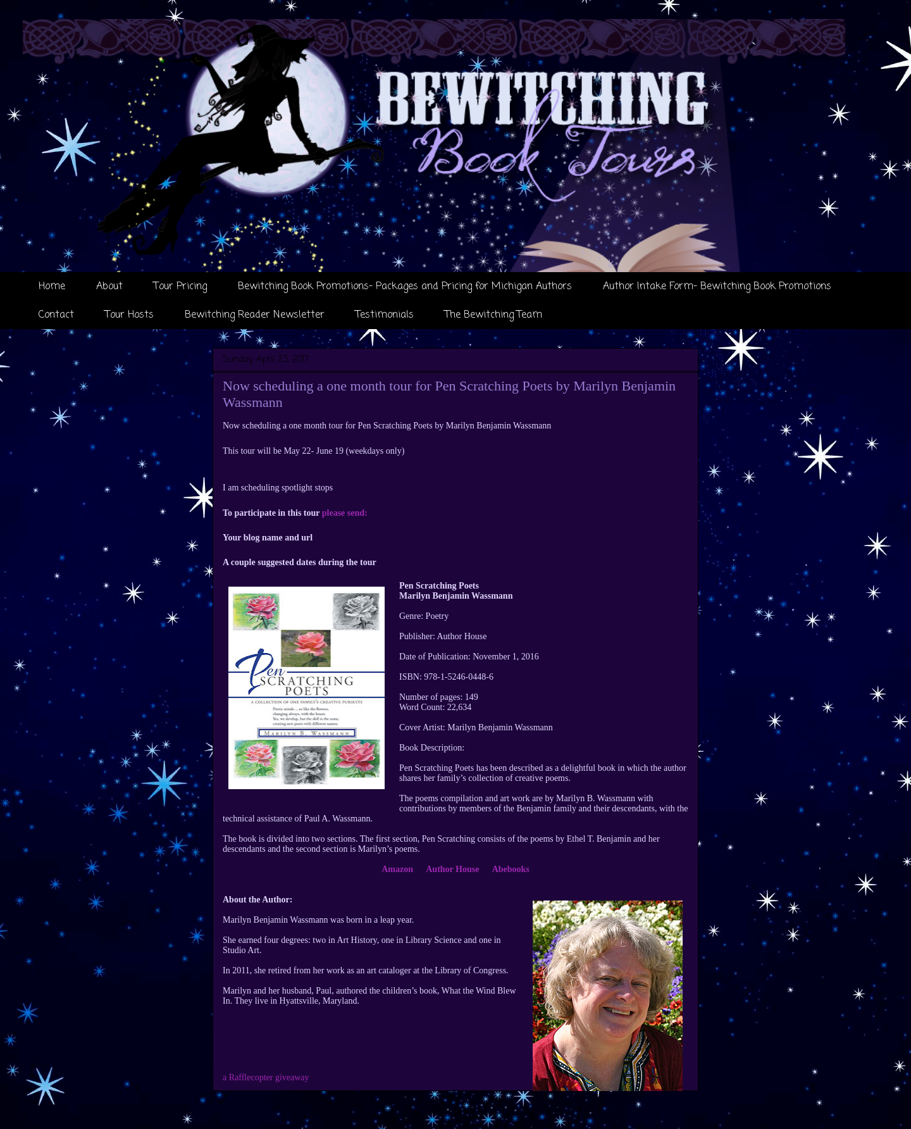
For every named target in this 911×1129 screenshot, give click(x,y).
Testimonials (385, 315)
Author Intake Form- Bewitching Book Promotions (717, 286)
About (109, 286)
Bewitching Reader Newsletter (255, 315)
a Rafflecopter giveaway (266, 1077)
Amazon (397, 869)
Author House (452, 869)
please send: (345, 513)
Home (52, 286)
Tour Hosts (129, 315)
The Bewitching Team (493, 315)
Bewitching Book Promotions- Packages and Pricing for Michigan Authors (405, 286)
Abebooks (511, 869)
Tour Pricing (180, 286)
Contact (56, 315)
